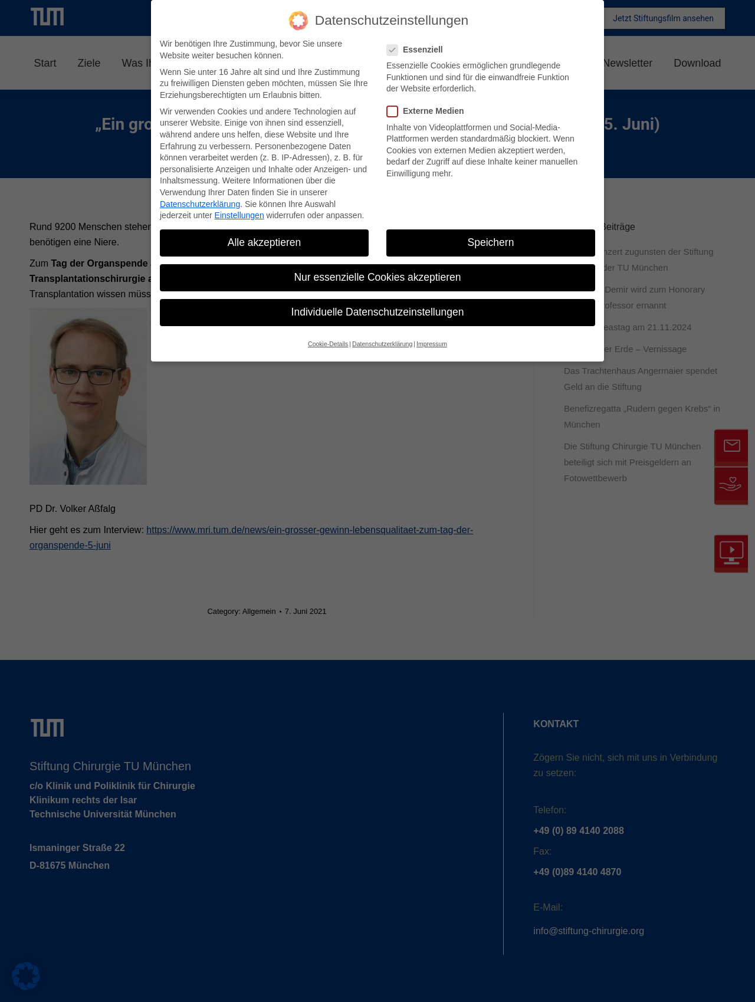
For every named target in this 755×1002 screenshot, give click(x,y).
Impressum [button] (431, 343)
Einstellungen (239, 215)
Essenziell (418, 49)
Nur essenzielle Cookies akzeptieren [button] (377, 277)
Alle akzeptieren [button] (264, 242)
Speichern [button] (491, 242)
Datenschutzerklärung (200, 204)
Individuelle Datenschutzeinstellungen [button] (377, 312)
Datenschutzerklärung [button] (382, 343)
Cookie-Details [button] (328, 343)
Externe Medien (428, 111)
